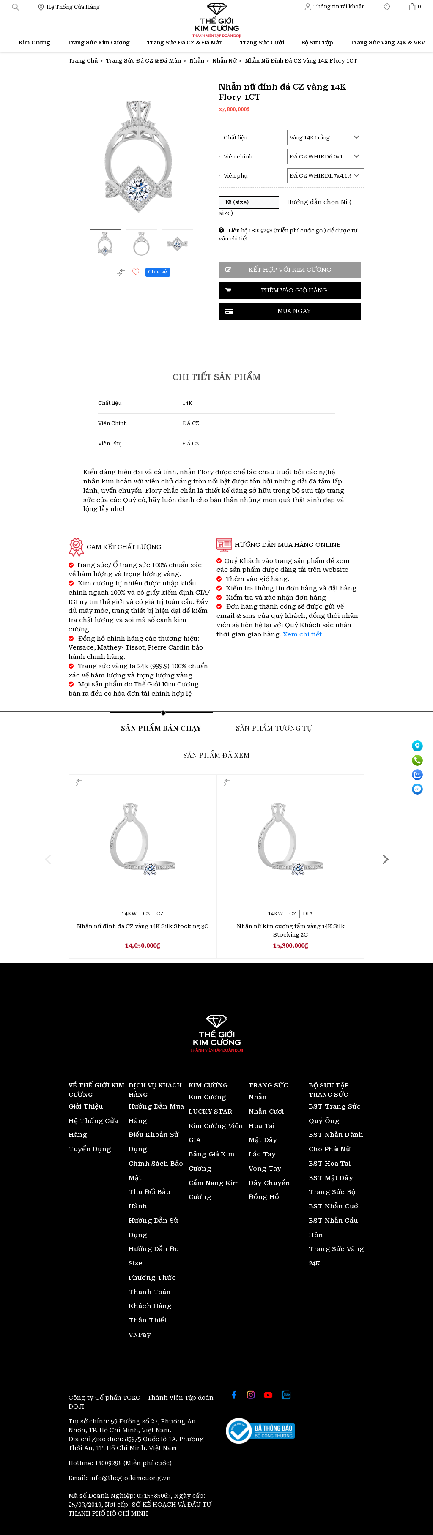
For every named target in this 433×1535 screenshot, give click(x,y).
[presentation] (47, 859)
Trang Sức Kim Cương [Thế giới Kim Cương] (98, 42)
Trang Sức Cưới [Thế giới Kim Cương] (262, 42)
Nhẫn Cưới (266, 1111)
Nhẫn (258, 1097)
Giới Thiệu (86, 1106)
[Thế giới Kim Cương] (69, 6)
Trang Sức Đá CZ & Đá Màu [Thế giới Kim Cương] (185, 42)
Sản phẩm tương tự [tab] (274, 727)
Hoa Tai (261, 1126)
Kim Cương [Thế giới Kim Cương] (34, 42)
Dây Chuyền (269, 1183)
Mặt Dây (263, 1140)
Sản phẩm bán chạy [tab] (161, 727)
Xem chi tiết (302, 634)
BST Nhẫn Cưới (334, 1206)
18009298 (109, 1463)
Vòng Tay (265, 1168)
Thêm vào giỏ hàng (294, 290)
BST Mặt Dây (331, 1178)
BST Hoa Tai (330, 1163)
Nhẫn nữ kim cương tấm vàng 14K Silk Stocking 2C (291, 930)
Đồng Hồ (264, 1197)
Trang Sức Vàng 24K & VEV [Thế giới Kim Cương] (387, 42)
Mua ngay (294, 311)
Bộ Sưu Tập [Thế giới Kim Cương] (317, 42)
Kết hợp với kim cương (290, 269)
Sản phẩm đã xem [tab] (216, 754)
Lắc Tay (262, 1154)
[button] (15, 6)
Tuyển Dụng (90, 1149)
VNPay (140, 1334)
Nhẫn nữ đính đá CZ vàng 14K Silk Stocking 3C (142, 926)
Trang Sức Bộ (332, 1192)
